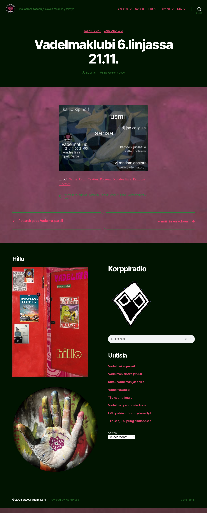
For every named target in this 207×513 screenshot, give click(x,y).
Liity (179, 11)
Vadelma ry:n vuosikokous (128, 410)
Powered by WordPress (65, 504)
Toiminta (165, 11)
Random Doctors (72, 189)
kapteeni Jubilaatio (89, 199)
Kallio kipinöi (70, 199)
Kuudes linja (124, 184)
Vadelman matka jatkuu (126, 379)
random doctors (110, 199)
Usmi (83, 184)
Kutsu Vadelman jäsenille (127, 386)
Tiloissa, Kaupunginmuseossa (131, 426)
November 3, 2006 (114, 77)
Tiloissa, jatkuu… (121, 402)
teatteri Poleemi (137, 199)
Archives (112, 437)
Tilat (150, 11)
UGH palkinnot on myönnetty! (130, 418)
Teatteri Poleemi (101, 184)
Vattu (92, 77)
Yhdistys (123, 11)
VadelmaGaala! (119, 394)
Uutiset (139, 11)
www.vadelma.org (35, 504)
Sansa (73, 184)
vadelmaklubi (114, 35)
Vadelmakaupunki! (122, 371)
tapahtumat (92, 35)
